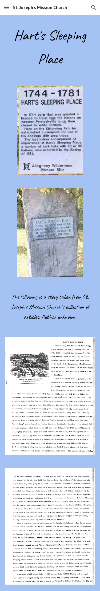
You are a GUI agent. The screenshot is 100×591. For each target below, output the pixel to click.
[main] (50, 47)
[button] (6, 7)
